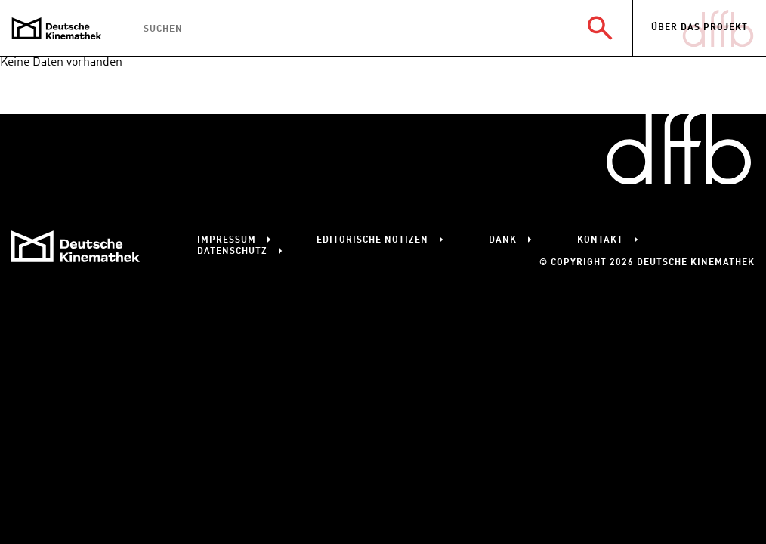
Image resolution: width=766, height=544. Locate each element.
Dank (503, 240)
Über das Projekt (699, 27)
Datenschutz (232, 251)
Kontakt (600, 240)
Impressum (226, 240)
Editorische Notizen (372, 240)
